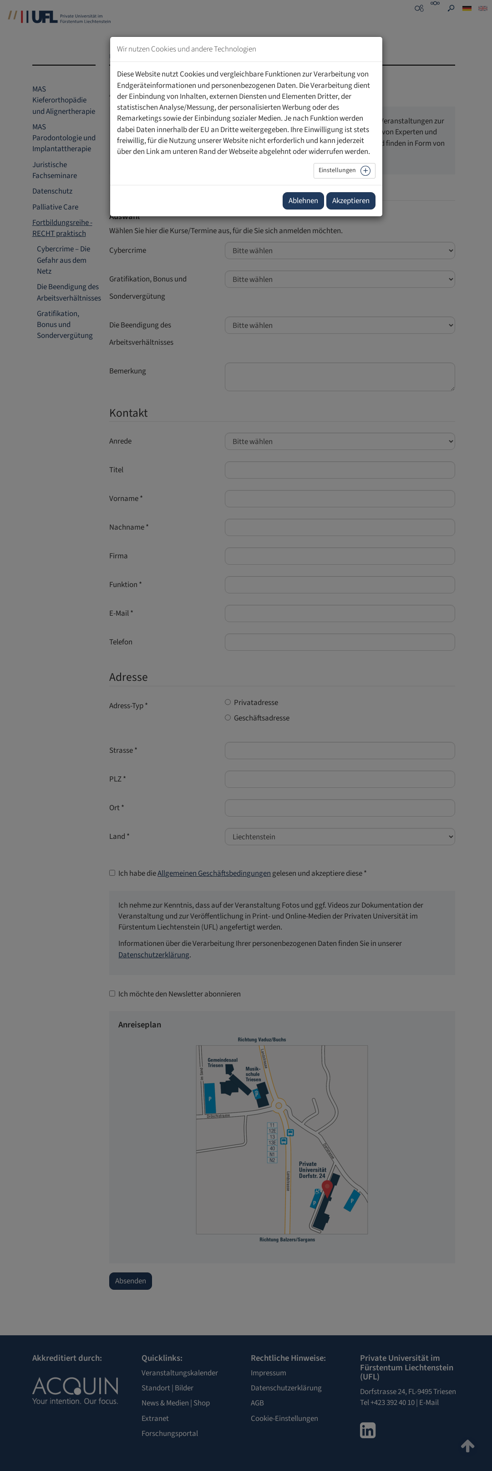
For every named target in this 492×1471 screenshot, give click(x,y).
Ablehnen (303, 200)
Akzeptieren (351, 200)
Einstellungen (337, 170)
